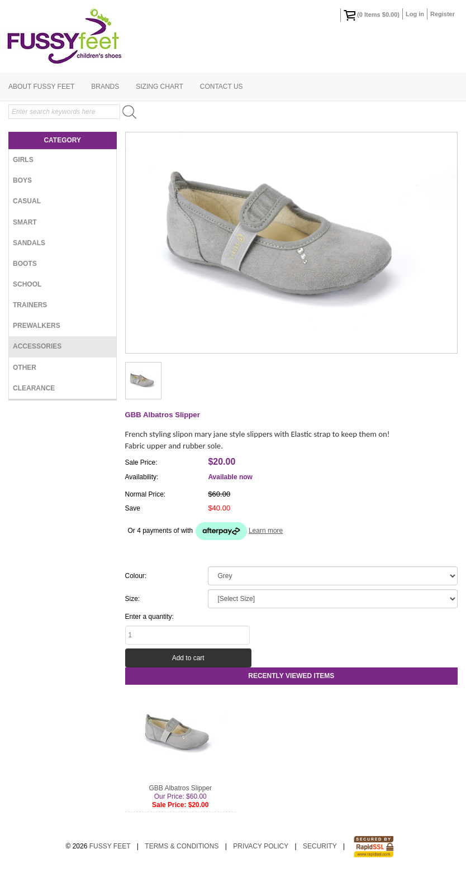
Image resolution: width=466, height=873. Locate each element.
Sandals (29, 243)
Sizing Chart (159, 86)
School (27, 284)
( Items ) (372, 15)
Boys (22, 180)
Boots (25, 264)
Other (24, 367)
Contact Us (221, 86)
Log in (415, 14)
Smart (25, 222)
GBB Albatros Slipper (180, 788)
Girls (23, 160)
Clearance (34, 388)
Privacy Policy (260, 846)
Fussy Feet (110, 846)
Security (320, 846)
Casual (27, 201)
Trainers (30, 305)
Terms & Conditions (181, 846)
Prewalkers (36, 326)
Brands (105, 86)
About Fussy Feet (41, 86)
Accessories (37, 346)
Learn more (266, 531)
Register (442, 14)
